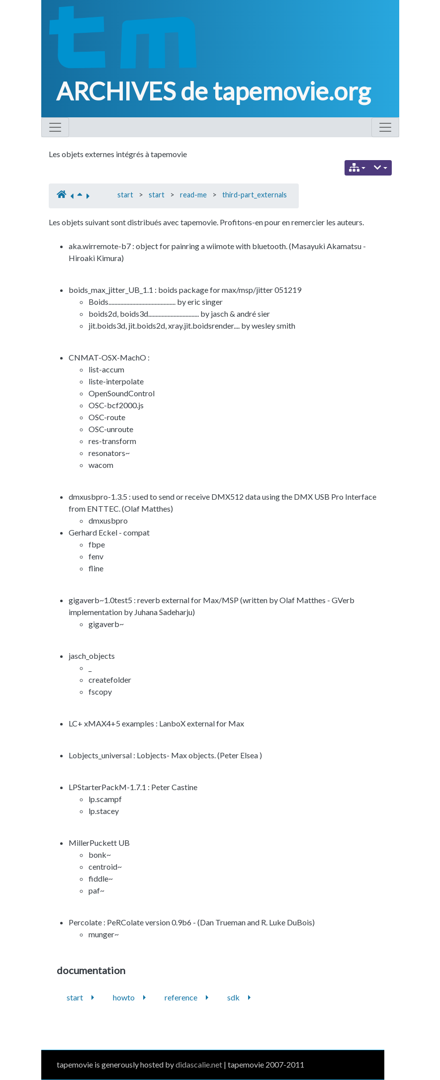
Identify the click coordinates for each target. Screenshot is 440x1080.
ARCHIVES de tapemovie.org (213, 91)
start (125, 194)
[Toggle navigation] (55, 127)
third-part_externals (254, 194)
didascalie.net (199, 1064)
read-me (193, 194)
